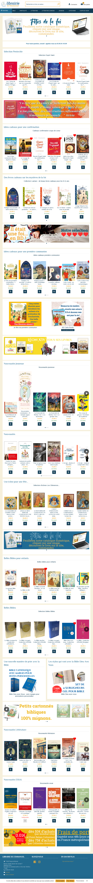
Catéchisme (72, 10)
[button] (87, 76)
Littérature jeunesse (48, 10)
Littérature (34, 10)
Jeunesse (61, 10)
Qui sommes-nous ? (68, 861)
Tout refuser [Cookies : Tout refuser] (70, 881)
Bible (14, 10)
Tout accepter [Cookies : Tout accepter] (60, 881)
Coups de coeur (84, 10)
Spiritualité (23, 10)
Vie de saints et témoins (67, 330)
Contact (7, 872)
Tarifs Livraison (9, 874)
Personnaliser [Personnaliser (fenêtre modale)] (80, 881)
